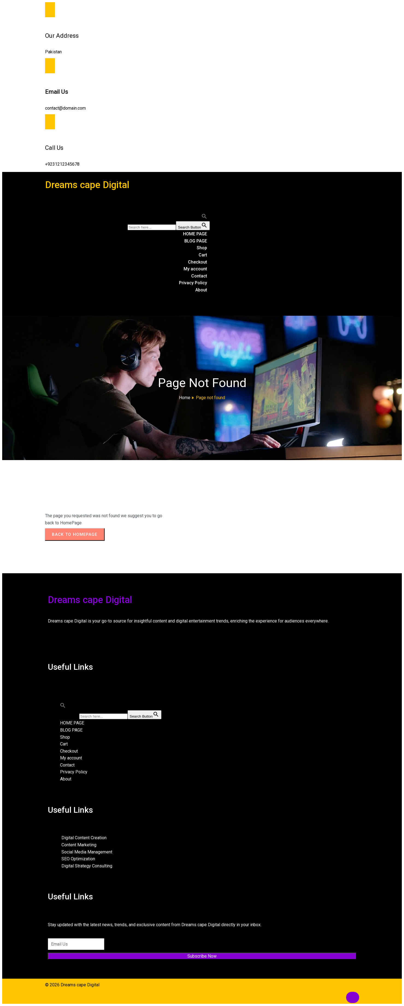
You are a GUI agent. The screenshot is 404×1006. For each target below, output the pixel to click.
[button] (204, 217)
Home (184, 397)
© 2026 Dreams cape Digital (72, 984)
